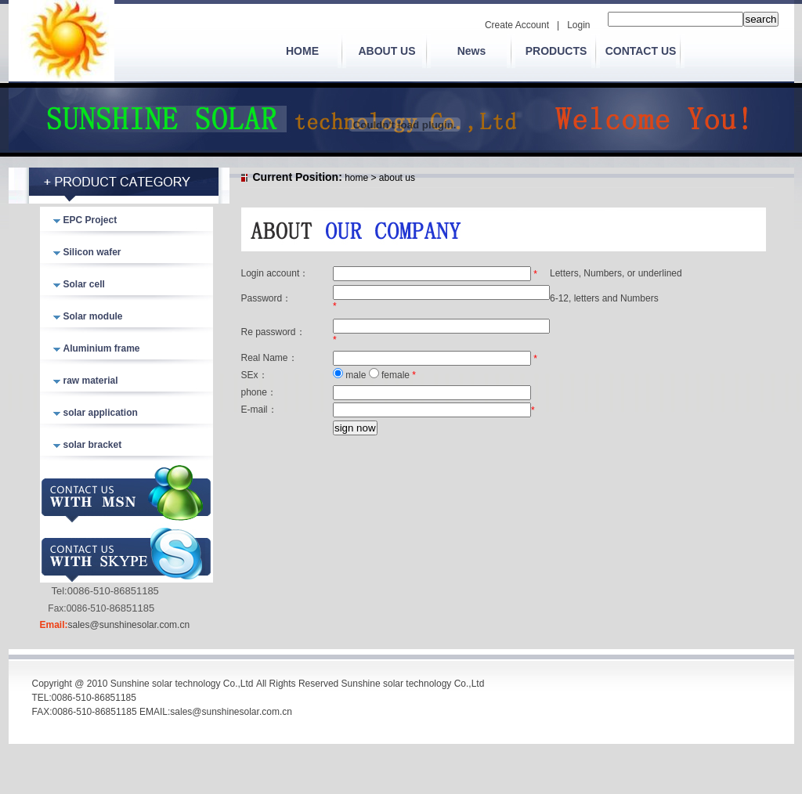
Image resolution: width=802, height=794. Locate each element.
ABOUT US (386, 51)
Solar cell (84, 284)
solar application (100, 412)
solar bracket (92, 444)
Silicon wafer (92, 252)
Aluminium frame (101, 348)
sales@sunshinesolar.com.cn (129, 624)
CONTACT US (641, 51)
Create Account (517, 25)
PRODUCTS (556, 51)
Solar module (93, 316)
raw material (90, 380)
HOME (302, 51)
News (471, 51)
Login (578, 25)
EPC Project (90, 220)
